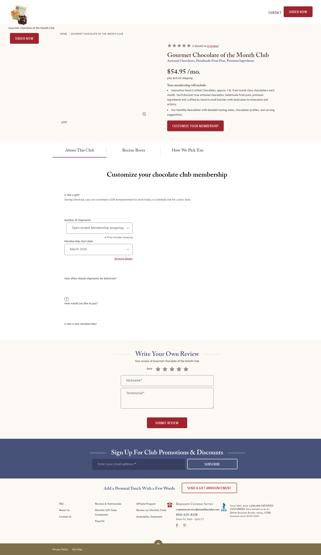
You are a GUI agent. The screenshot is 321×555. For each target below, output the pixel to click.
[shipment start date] (98, 249)
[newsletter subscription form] (138, 464)
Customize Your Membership (195, 126)
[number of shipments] (99, 228)
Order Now (24, 38)
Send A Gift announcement (209, 488)
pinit (64, 122)
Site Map (77, 549)
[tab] (80, 150)
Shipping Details (123, 258)
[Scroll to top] (158, 543)
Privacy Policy (60, 549)
